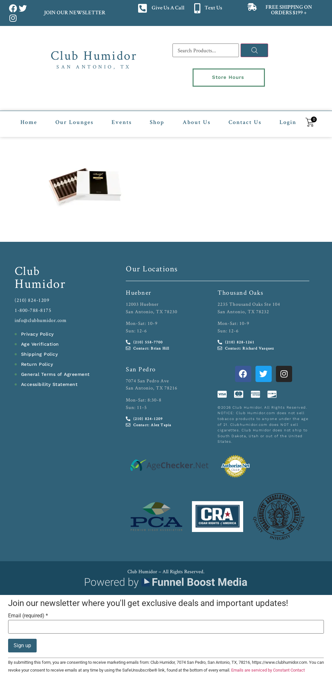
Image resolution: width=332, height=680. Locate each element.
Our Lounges (74, 119)
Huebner (138, 289)
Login (287, 119)
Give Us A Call (168, 8)
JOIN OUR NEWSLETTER (74, 13)
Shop (157, 119)
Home (28, 119)
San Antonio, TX (93, 66)
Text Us (213, 8)
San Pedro (141, 365)
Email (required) (28, 612)
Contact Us (245, 119)
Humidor (40, 279)
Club (27, 267)
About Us (196, 119)
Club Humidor (94, 55)
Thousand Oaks (241, 289)
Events (122, 119)
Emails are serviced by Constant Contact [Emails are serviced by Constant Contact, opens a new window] (268, 666)
